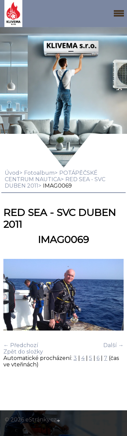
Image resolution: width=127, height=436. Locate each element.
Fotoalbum (39, 173)
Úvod (12, 173)
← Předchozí (20, 345)
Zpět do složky (23, 351)
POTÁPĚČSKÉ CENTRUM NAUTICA (51, 176)
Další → (113, 345)
